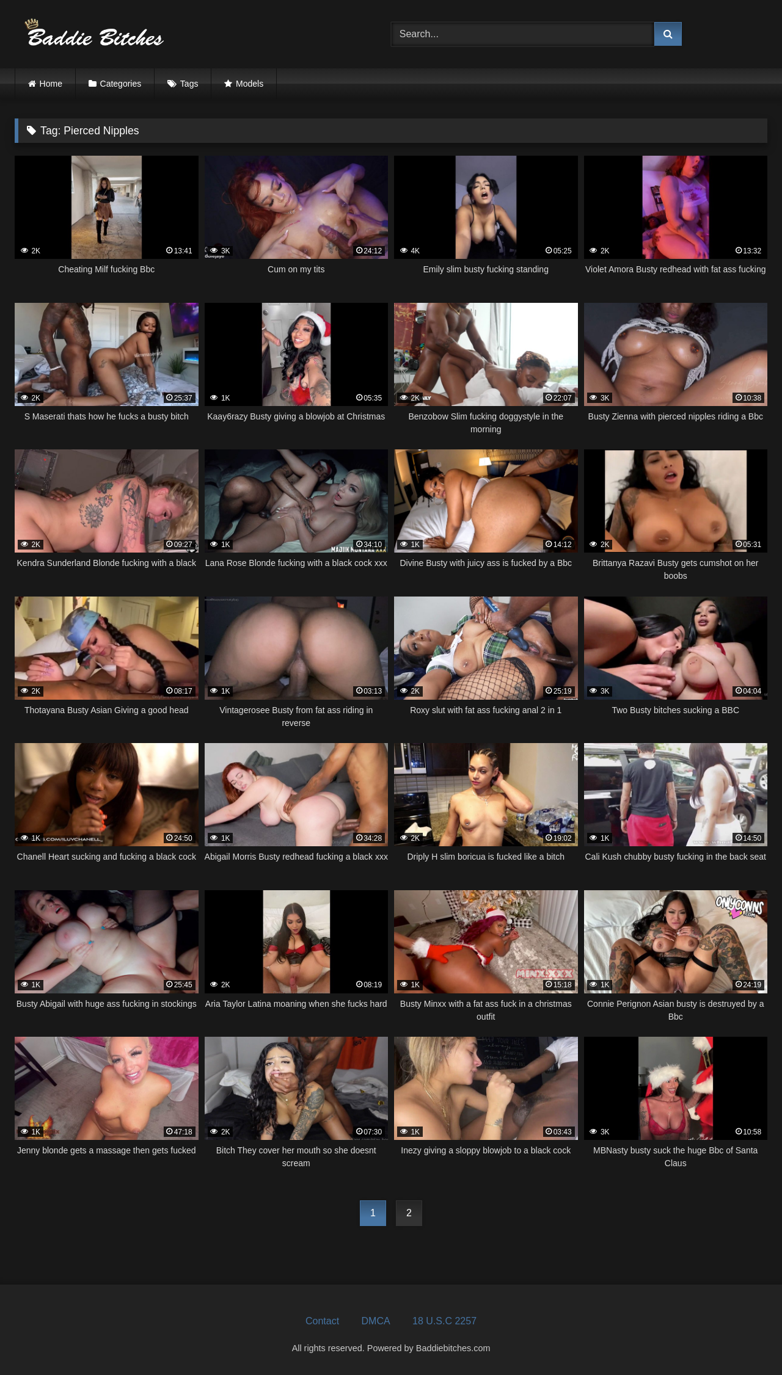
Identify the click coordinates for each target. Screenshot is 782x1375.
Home (51, 84)
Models (249, 84)
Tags (189, 84)
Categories (121, 84)
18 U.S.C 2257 (444, 1321)
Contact (322, 1321)
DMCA (376, 1321)
